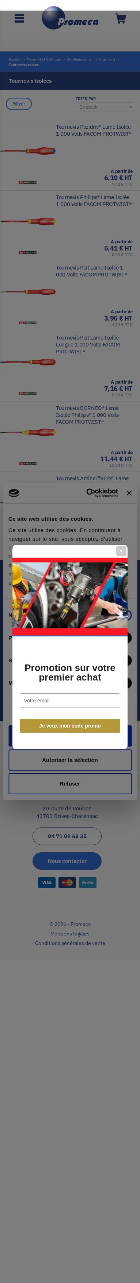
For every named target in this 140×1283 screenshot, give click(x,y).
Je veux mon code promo (70, 721)
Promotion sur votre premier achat (69, 667)
